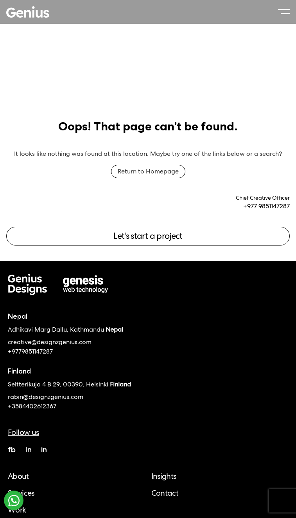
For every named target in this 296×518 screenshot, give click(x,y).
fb (12, 449)
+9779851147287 (30, 351)
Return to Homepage (148, 171)
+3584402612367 (32, 406)
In (28, 449)
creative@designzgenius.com (49, 342)
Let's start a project (147, 236)
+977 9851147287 (266, 206)
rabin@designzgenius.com (45, 397)
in (44, 449)
